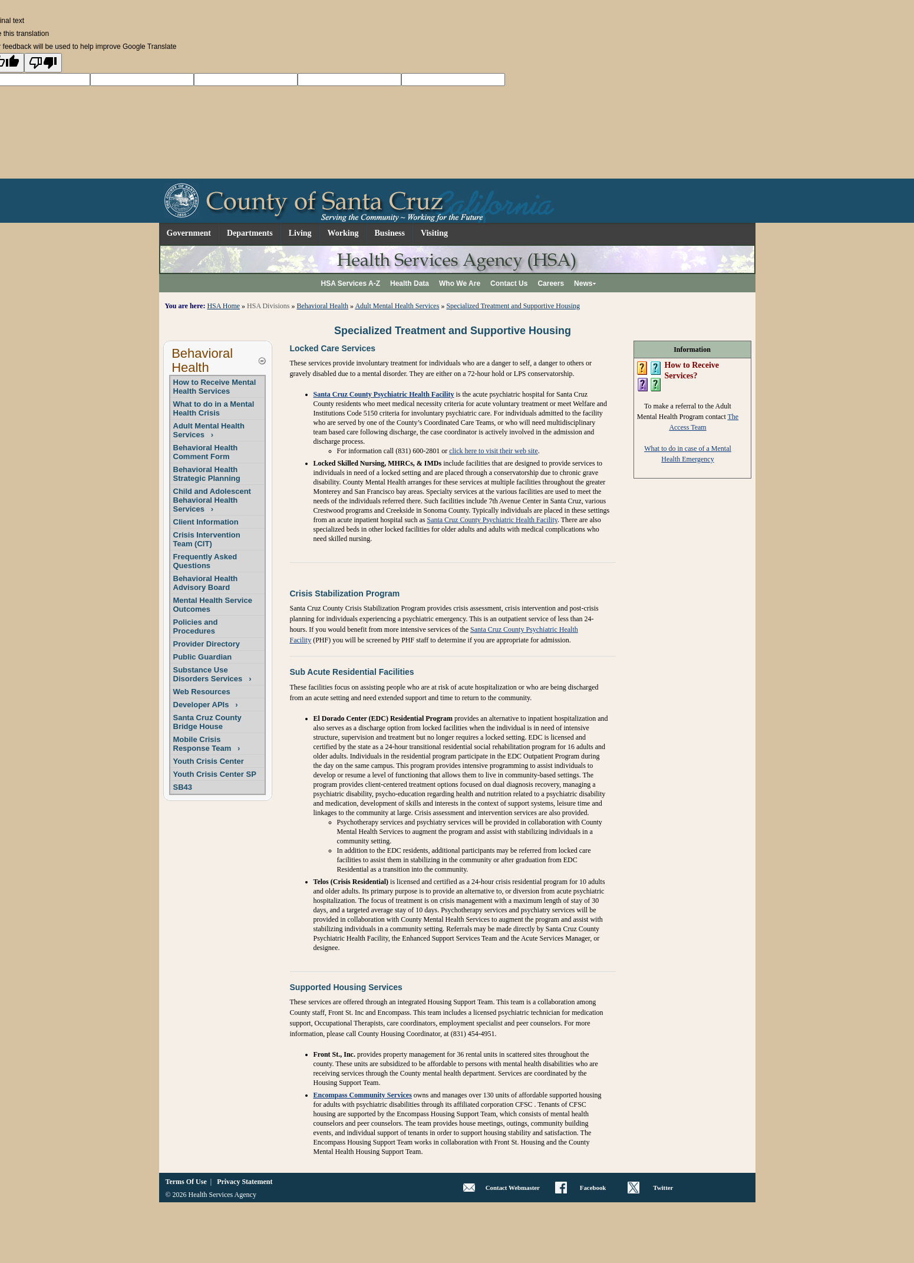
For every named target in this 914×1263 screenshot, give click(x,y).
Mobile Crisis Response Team (206, 744)
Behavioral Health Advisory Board (205, 583)
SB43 (183, 787)
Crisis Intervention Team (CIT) (206, 539)
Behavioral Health (322, 306)
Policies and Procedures (195, 626)
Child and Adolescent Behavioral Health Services (212, 500)
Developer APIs (205, 704)
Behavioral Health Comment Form (205, 452)
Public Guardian (202, 656)
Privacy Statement (244, 1182)
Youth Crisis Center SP (214, 774)
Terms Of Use (186, 1182)
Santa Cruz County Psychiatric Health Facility (384, 394)
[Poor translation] (43, 62)
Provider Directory (206, 643)
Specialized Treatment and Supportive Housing (513, 306)
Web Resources (201, 691)
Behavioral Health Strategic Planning (206, 474)
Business (390, 233)
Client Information (206, 521)
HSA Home (223, 306)
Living (300, 233)
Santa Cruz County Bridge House (207, 722)
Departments (250, 233)
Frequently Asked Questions (205, 561)
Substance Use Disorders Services (212, 674)
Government (189, 233)
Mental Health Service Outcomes (212, 605)
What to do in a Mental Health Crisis (214, 408)
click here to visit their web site (493, 451)
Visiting (434, 233)
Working (343, 233)
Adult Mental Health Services (397, 306)
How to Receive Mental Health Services (214, 386)
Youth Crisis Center (208, 761)
